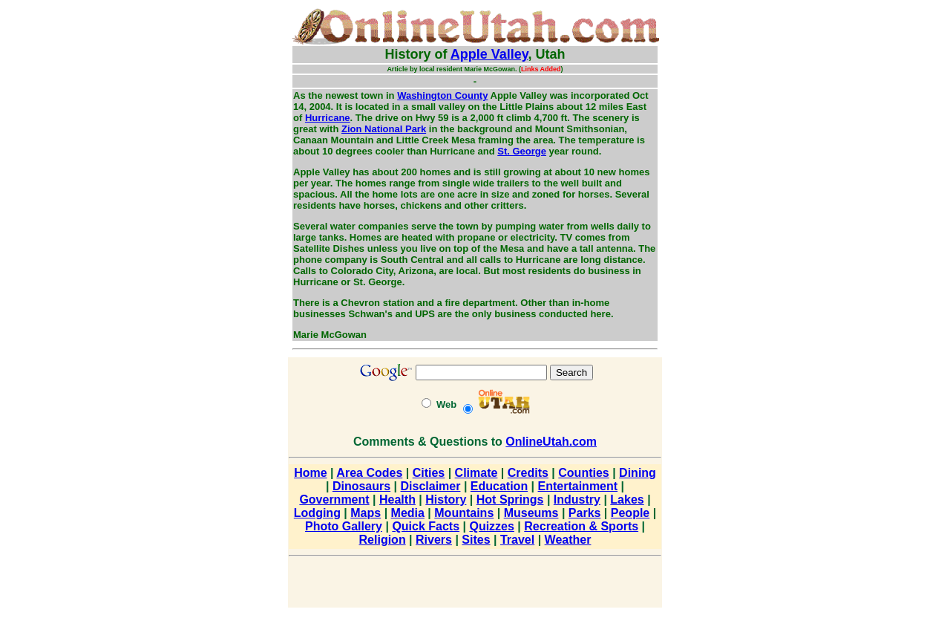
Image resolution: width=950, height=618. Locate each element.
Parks (585, 513)
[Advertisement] (241, 230)
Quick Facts (425, 526)
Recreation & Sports (581, 526)
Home (310, 472)
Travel (517, 539)
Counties (583, 472)
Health (397, 499)
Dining (637, 472)
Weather (568, 539)
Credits (528, 472)
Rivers (434, 539)
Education (499, 486)
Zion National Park (383, 128)
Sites (476, 539)
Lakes (626, 499)
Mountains (464, 513)
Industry (577, 499)
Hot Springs (510, 499)
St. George (521, 151)
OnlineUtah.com (551, 441)
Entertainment (578, 486)
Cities (429, 472)
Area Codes (369, 472)
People (630, 513)
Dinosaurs (361, 486)
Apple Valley (489, 54)
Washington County (442, 95)
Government (334, 499)
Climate (476, 472)
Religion (382, 539)
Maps (365, 513)
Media (408, 513)
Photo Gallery (343, 526)
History (445, 499)
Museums (531, 513)
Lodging (317, 513)
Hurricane (327, 117)
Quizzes (491, 526)
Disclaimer (431, 486)
